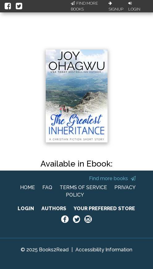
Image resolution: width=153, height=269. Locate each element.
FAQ (47, 187)
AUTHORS (53, 208)
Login (134, 6)
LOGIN (26, 208)
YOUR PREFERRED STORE (104, 208)
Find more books (112, 178)
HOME (27, 187)
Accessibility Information (103, 250)
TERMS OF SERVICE (83, 187)
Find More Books (84, 6)
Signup (115, 6)
